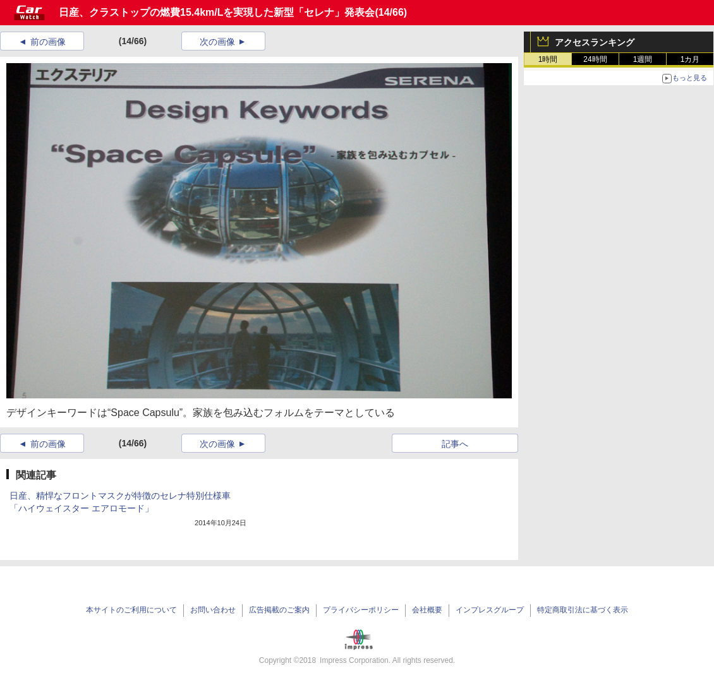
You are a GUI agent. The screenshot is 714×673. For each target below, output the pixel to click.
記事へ (455, 444)
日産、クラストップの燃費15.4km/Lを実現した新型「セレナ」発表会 (217, 12)
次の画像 (217, 42)
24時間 (595, 59)
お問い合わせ (213, 609)
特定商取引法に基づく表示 (582, 609)
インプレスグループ (490, 609)
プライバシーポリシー (361, 609)
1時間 (548, 59)
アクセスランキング (594, 42)
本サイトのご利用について (131, 609)
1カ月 (690, 59)
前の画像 (48, 42)
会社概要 (427, 609)
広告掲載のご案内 (279, 609)
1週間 (643, 59)
